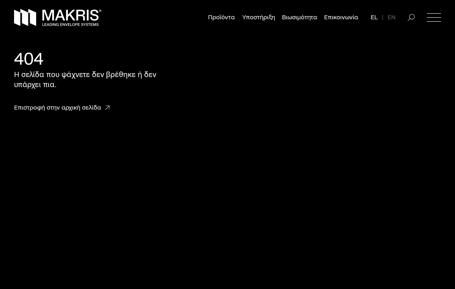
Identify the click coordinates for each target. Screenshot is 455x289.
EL (374, 17)
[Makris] (58, 17)
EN (392, 17)
